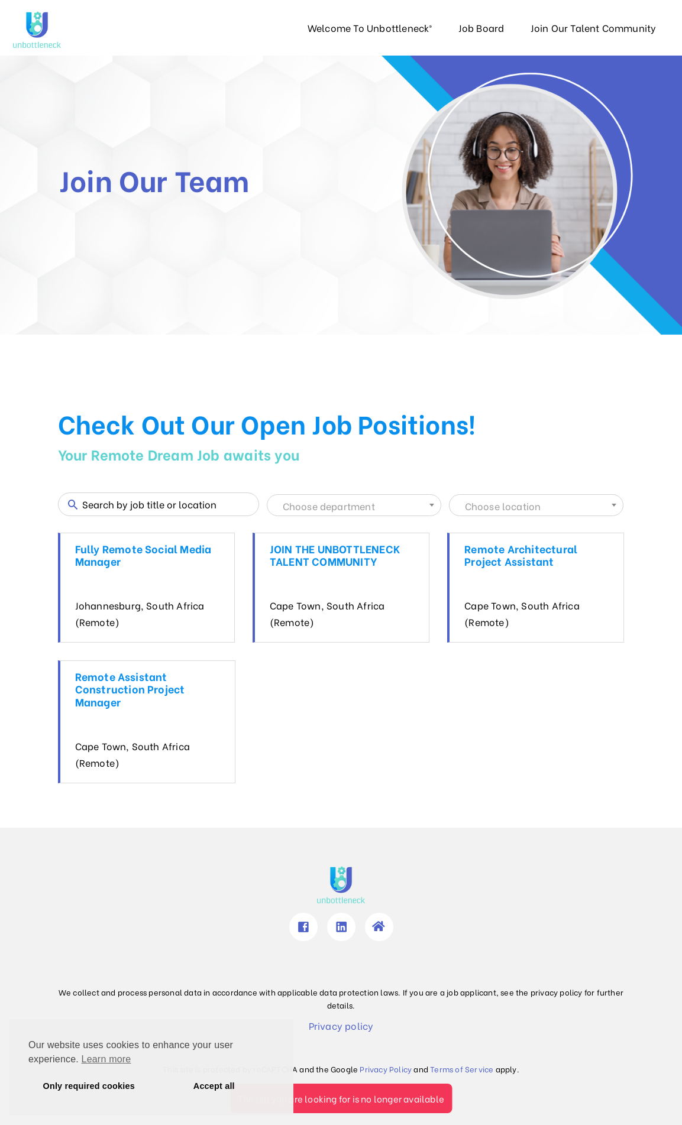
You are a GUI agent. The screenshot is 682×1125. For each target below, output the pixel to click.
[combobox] (354, 505)
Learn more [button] (106, 1059)
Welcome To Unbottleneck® (370, 27)
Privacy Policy (386, 1069)
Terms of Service (461, 1069)
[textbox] (354, 506)
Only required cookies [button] (89, 1086)
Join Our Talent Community (594, 27)
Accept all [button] (214, 1086)
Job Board (481, 27)
